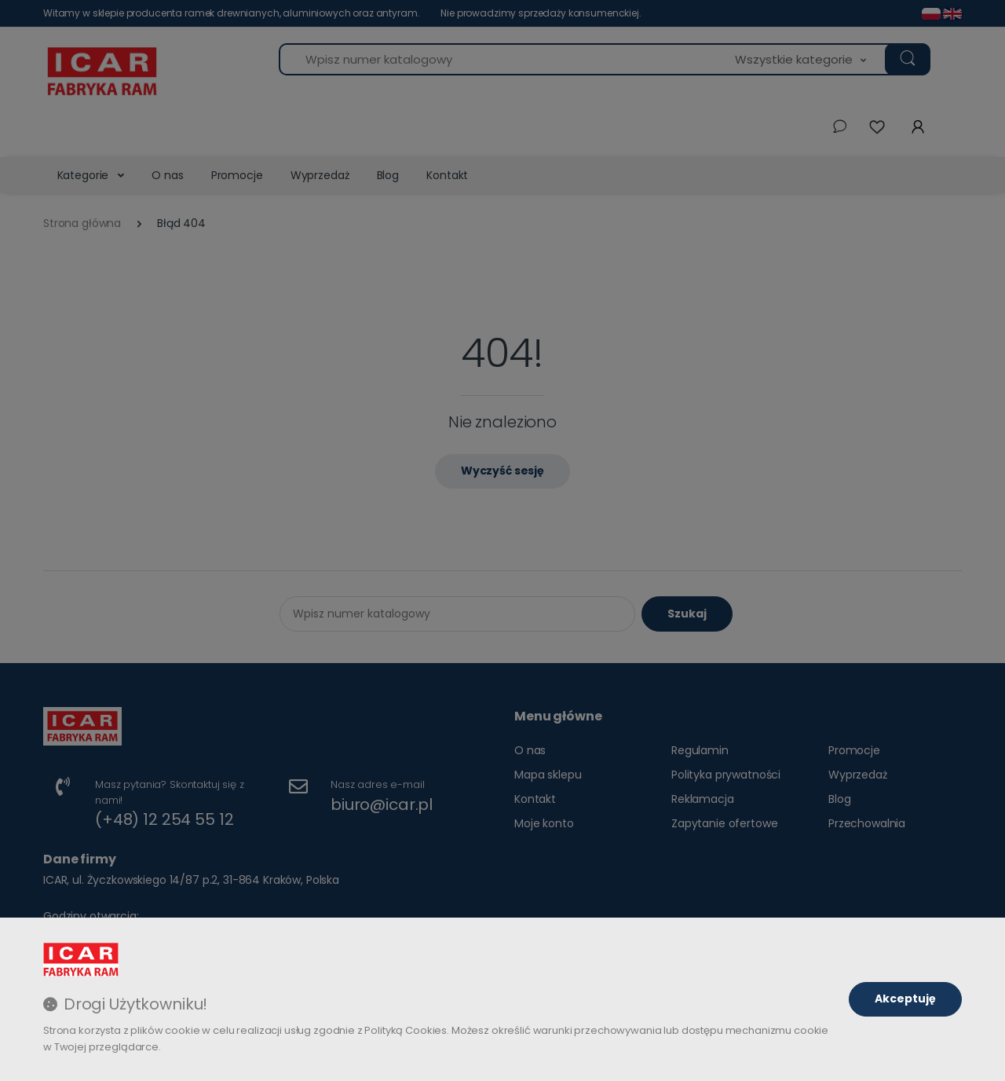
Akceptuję (905, 998)
